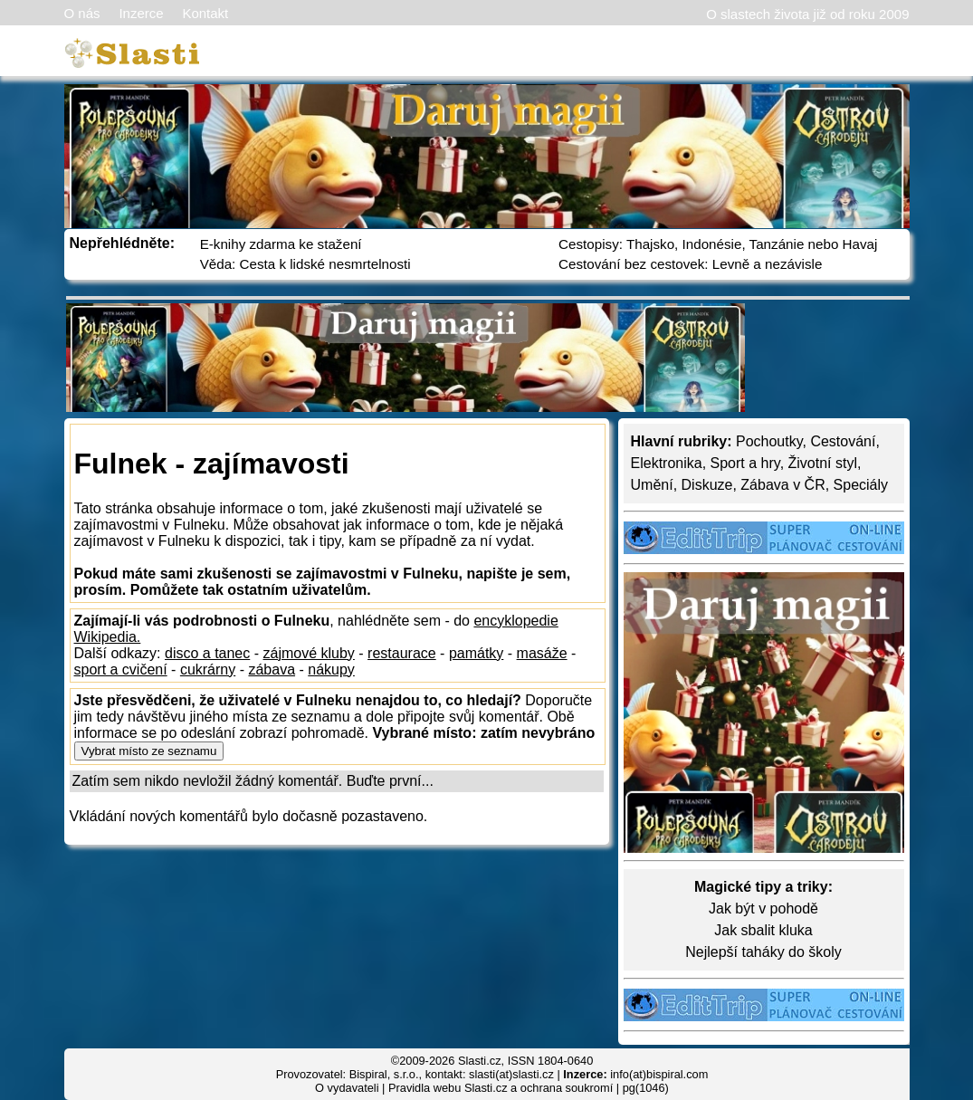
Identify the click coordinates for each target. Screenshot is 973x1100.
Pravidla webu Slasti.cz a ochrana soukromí (500, 1088)
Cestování (842, 441)
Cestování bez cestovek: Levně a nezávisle (690, 264)
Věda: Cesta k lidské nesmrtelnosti (305, 264)
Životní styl (822, 463)
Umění (652, 485)
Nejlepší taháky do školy (763, 952)
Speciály (861, 485)
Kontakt (205, 13)
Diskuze (707, 485)
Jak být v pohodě (763, 908)
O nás (82, 13)
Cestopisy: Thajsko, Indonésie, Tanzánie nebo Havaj (717, 244)
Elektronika (666, 463)
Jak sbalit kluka (763, 930)
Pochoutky (769, 441)
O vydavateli (346, 1088)
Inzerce (141, 13)
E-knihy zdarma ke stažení (281, 244)
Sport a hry (745, 463)
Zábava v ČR (782, 485)
